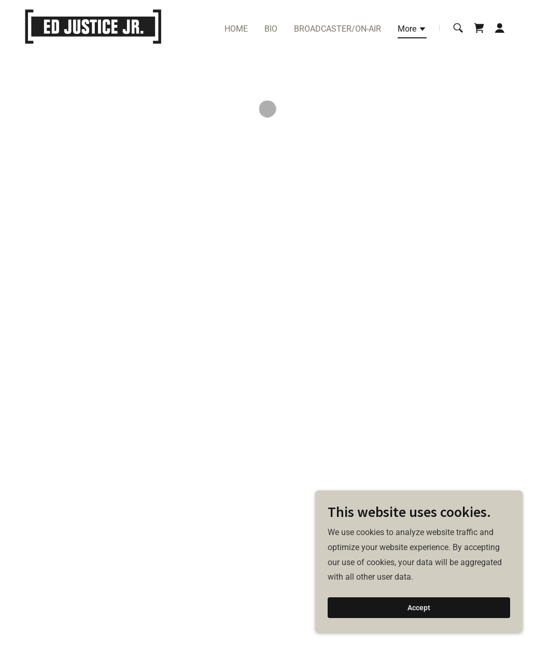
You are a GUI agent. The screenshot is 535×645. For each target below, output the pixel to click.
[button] (412, 30)
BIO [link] (270, 29)
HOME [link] (236, 29)
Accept (418, 608)
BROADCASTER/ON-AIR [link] (337, 29)
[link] (93, 27)
